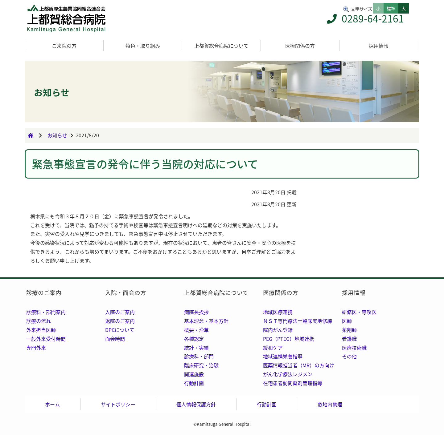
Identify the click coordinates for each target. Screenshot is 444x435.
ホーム (52, 404)
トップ (68, 18)
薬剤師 (349, 329)
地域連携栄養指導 (282, 356)
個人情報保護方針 (196, 404)
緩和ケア (273, 347)
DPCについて (119, 329)
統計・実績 (196, 347)
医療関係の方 (300, 45)
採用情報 (378, 45)
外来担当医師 (41, 329)
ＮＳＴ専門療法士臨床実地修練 (297, 320)
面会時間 (115, 338)
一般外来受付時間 (46, 338)
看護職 (349, 338)
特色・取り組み (142, 45)
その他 (349, 356)
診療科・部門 (199, 356)
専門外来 (36, 347)
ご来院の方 (64, 45)
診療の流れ (38, 320)
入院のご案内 (120, 312)
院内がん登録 (278, 329)
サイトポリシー (118, 404)
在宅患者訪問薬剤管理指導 (292, 383)
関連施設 (194, 374)
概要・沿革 (196, 329)
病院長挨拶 (196, 312)
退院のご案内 (120, 320)
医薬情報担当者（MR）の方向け (298, 365)
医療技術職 (354, 347)
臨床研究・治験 (201, 365)
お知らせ (57, 135)
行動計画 (194, 383)
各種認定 (194, 338)
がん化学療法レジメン (287, 374)
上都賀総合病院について (221, 45)
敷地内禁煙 (330, 404)
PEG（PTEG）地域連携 (288, 338)
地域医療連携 (278, 312)
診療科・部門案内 (46, 312)
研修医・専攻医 (359, 312)
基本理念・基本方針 (206, 320)
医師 (347, 320)
